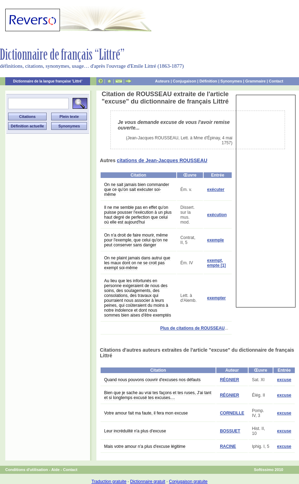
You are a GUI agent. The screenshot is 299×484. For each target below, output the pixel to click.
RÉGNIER (229, 379)
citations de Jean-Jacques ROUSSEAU (162, 160)
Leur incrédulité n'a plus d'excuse (135, 431)
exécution (217, 214)
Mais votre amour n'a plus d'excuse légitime (144, 446)
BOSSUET (230, 431)
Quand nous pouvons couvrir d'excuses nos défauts (152, 379)
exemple (215, 240)
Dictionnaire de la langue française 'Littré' (47, 81)
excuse (284, 379)
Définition (208, 81)
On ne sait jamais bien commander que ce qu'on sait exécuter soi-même (136, 189)
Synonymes (231, 81)
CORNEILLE (232, 413)
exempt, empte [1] (216, 263)
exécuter (215, 189)
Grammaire (255, 81)
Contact (276, 81)
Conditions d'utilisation (26, 470)
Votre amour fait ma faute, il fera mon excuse (146, 413)
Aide (55, 470)
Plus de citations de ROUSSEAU (192, 328)
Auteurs (162, 81)
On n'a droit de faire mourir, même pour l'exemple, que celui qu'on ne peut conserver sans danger (136, 240)
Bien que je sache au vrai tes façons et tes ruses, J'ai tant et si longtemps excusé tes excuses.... (157, 395)
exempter (216, 298)
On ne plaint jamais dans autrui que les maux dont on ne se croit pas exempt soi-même (137, 263)
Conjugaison (184, 81)
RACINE (228, 446)
